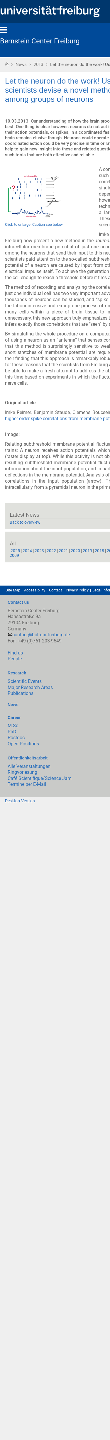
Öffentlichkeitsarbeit (28, 758)
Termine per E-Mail (27, 784)
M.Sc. (13, 725)
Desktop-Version (20, 800)
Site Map (13, 590)
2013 (38, 64)
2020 (75, 550)
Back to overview (25, 522)
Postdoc (16, 737)
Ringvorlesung (22, 772)
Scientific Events (25, 681)
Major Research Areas (30, 687)
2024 (27, 550)
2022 (51, 550)
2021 (63, 550)
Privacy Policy (77, 590)
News (21, 64)
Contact (55, 590)
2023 (39, 550)
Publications (20, 693)
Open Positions (23, 744)
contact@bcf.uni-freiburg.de (41, 634)
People (15, 659)
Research (17, 673)
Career (14, 717)
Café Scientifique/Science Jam (40, 778)
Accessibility (34, 590)
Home (7, 64)
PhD (12, 732)
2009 (14, 555)
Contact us (18, 602)
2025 (15, 550)
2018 (99, 550)
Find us (15, 653)
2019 (87, 550)
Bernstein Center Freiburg (39, 41)
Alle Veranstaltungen (29, 766)
